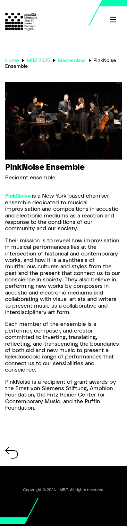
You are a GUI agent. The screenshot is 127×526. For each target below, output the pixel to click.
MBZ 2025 (38, 60)
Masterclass (72, 60)
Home (12, 60)
